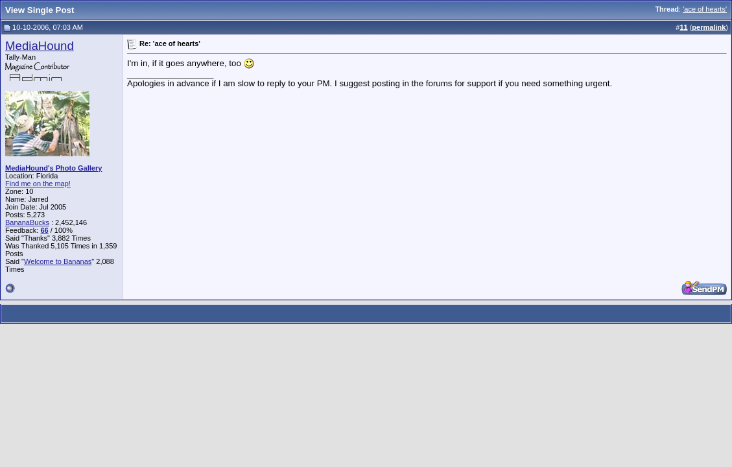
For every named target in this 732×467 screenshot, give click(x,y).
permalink (709, 27)
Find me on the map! (38, 183)
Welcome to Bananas (57, 261)
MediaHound (39, 46)
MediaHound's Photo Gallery (53, 168)
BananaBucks (27, 222)
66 (44, 230)
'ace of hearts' (705, 9)
